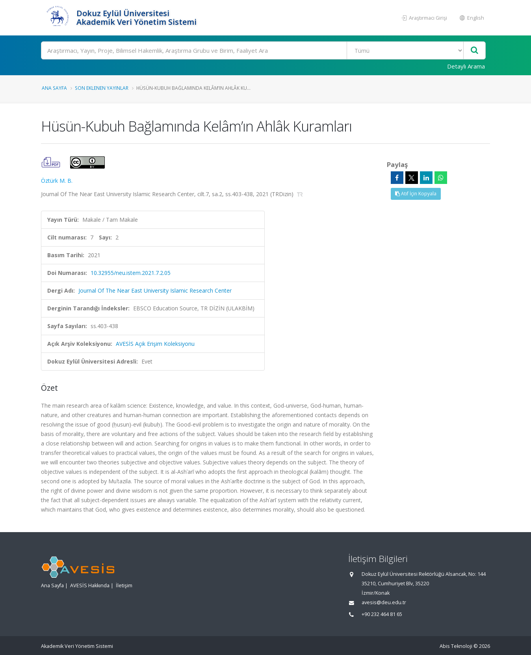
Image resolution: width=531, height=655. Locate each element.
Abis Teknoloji (456, 646)
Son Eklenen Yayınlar (101, 88)
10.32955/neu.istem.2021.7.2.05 (131, 272)
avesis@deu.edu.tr (384, 602)
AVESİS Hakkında (90, 585)
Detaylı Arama (466, 66)
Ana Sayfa (54, 88)
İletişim (124, 585)
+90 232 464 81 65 (382, 614)
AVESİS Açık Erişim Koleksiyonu (155, 343)
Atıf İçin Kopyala (415, 193)
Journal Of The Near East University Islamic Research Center (155, 290)
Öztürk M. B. (56, 180)
